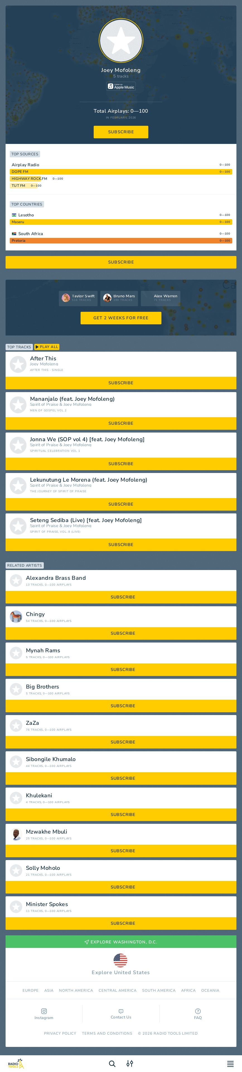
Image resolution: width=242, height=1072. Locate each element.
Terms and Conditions (107, 1033)
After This (43, 358)
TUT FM (18, 185)
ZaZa (32, 723)
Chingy (35, 614)
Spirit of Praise (44, 404)
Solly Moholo (43, 868)
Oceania (210, 990)
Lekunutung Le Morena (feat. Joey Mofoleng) (89, 480)
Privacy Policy (60, 1033)
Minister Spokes (47, 904)
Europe (31, 990)
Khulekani (39, 795)
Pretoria (18, 240)
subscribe (121, 132)
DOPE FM (20, 171)
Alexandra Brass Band (56, 578)
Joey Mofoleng (44, 364)
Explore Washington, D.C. (121, 942)
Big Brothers (42, 687)
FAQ (198, 1014)
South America (159, 990)
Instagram (44, 1014)
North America (76, 990)
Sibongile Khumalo (51, 759)
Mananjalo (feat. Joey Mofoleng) (72, 399)
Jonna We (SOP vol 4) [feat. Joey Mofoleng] (87, 439)
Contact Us (121, 1014)
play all (47, 346)
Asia (49, 990)
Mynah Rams (43, 650)
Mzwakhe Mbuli (46, 832)
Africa (188, 990)
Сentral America (118, 990)
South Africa (30, 233)
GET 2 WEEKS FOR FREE (121, 318)
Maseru (18, 221)
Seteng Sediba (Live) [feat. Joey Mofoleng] (86, 520)
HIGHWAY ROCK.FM (29, 178)
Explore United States (121, 964)
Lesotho (26, 215)
